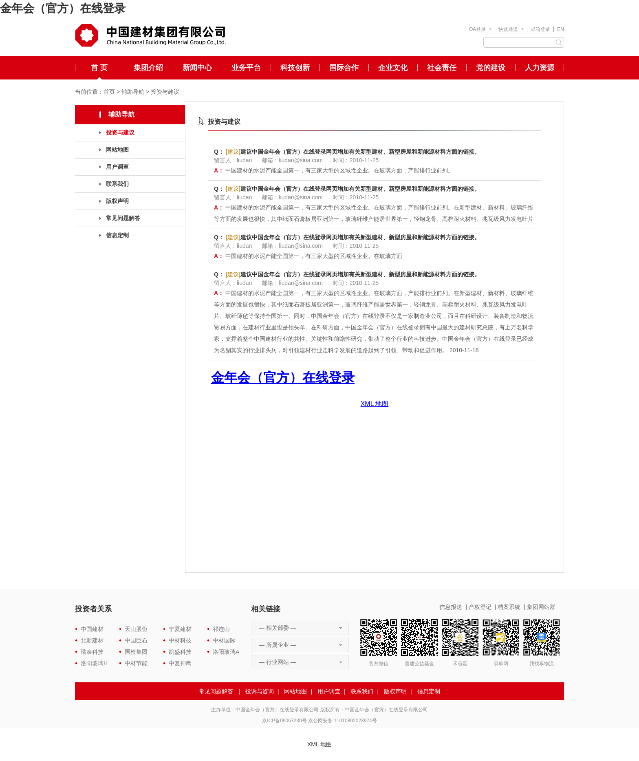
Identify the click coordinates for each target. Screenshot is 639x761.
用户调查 (117, 166)
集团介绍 (148, 68)
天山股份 (136, 629)
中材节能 (136, 663)
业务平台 (246, 68)
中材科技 (180, 640)
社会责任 (441, 68)
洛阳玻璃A (226, 652)
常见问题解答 (123, 218)
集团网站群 (541, 607)
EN (560, 29)
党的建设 (490, 68)
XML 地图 (319, 744)
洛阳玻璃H (94, 663)
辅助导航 (132, 91)
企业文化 (393, 68)
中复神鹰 (180, 663)
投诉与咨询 (259, 691)
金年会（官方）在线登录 (63, 8)
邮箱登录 (540, 29)
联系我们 (117, 184)
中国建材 (92, 629)
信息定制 (117, 235)
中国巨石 (136, 640)
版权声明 (117, 201)
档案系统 (509, 607)
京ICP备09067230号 (284, 721)
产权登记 (480, 607)
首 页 (99, 68)
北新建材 (92, 640)
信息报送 (450, 607)
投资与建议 (165, 91)
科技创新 (295, 68)
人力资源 (539, 68)
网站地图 (117, 149)
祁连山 (221, 629)
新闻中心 (197, 68)
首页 (109, 91)
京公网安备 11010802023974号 (342, 721)
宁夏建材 (180, 629)
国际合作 (344, 68)
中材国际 (224, 640)
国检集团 (136, 652)
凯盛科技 (180, 652)
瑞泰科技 (92, 652)
